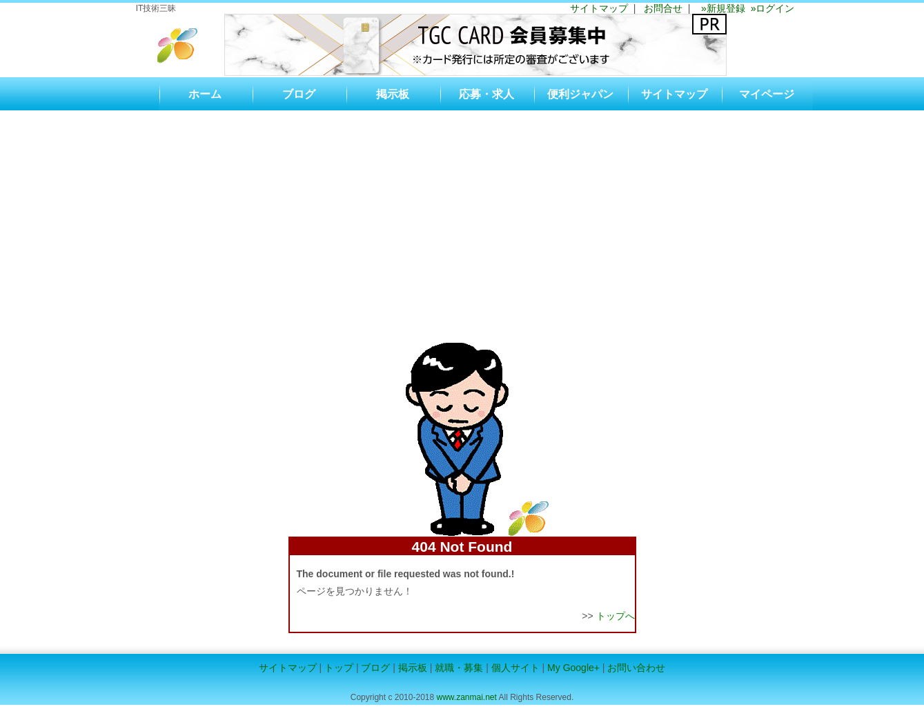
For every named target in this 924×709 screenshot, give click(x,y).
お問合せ (663, 8)
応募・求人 (486, 94)
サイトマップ (599, 8)
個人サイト (515, 667)
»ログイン (770, 8)
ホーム (205, 94)
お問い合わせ (636, 667)
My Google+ (573, 667)
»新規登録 (721, 8)
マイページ (766, 94)
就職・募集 (459, 667)
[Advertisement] (462, 213)
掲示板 (392, 94)
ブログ (298, 94)
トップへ (615, 615)
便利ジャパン (580, 94)
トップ (338, 667)
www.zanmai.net (466, 697)
